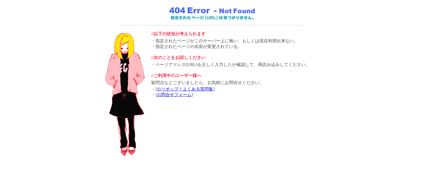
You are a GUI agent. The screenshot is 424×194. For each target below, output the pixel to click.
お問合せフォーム (174, 94)
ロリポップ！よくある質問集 (185, 89)
